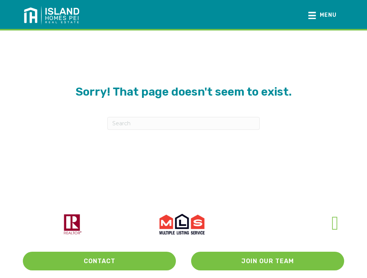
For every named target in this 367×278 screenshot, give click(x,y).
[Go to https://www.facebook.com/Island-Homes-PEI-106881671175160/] (335, 223)
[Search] (183, 123)
